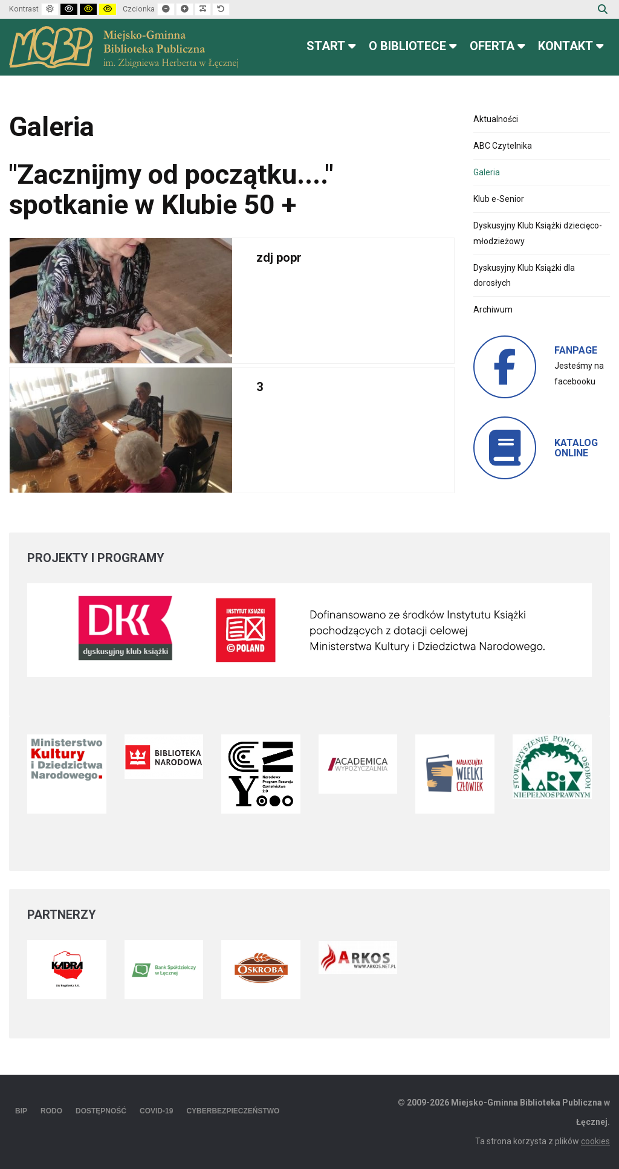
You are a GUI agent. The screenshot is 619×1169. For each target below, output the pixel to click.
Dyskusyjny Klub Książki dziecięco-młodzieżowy (537, 233)
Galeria (486, 172)
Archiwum (493, 309)
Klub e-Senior (498, 199)
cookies (595, 1141)
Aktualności (495, 119)
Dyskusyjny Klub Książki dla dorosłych (524, 275)
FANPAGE (575, 350)
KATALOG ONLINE (576, 448)
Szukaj (603, 9)
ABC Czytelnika (502, 146)
